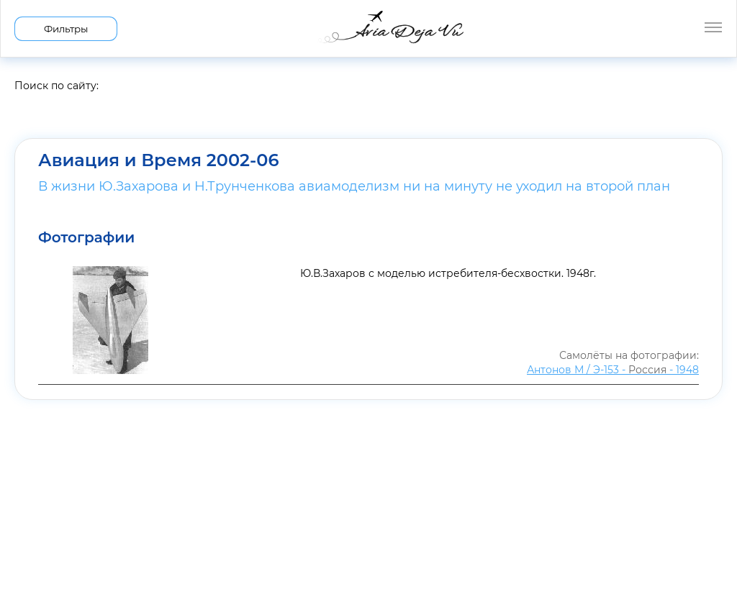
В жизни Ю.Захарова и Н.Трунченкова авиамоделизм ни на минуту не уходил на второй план (354, 186)
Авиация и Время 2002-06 (158, 160)
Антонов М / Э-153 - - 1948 (613, 369)
